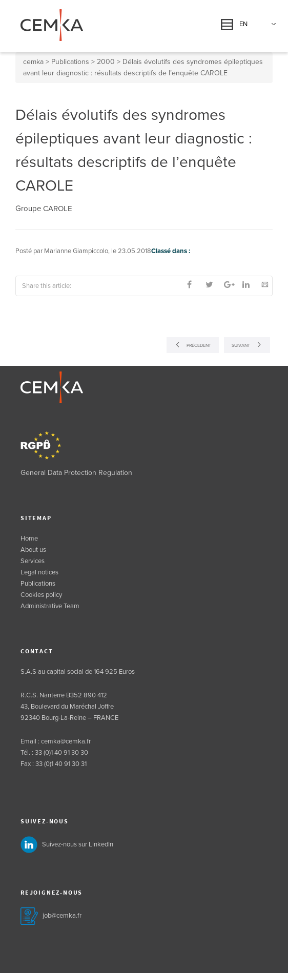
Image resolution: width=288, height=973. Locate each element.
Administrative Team (49, 606)
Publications (37, 583)
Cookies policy (41, 595)
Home (29, 538)
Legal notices (39, 572)
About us (33, 550)
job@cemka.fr (62, 916)
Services (32, 561)
